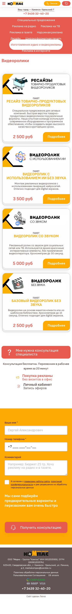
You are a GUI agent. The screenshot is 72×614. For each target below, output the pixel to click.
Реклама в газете (21, 32)
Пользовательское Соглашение (29, 575)
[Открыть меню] (3, 3)
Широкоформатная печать (43, 38)
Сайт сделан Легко (36, 596)
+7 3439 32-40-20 (36, 13)
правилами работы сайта (37, 481)
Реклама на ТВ (50, 26)
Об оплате (53, 575)
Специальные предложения (36, 20)
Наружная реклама (50, 32)
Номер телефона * (15, 439)
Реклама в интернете (36, 50)
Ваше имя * (11, 422)
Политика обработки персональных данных (36, 572)
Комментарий (13, 457)
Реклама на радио (24, 26)
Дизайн (16, 38)
